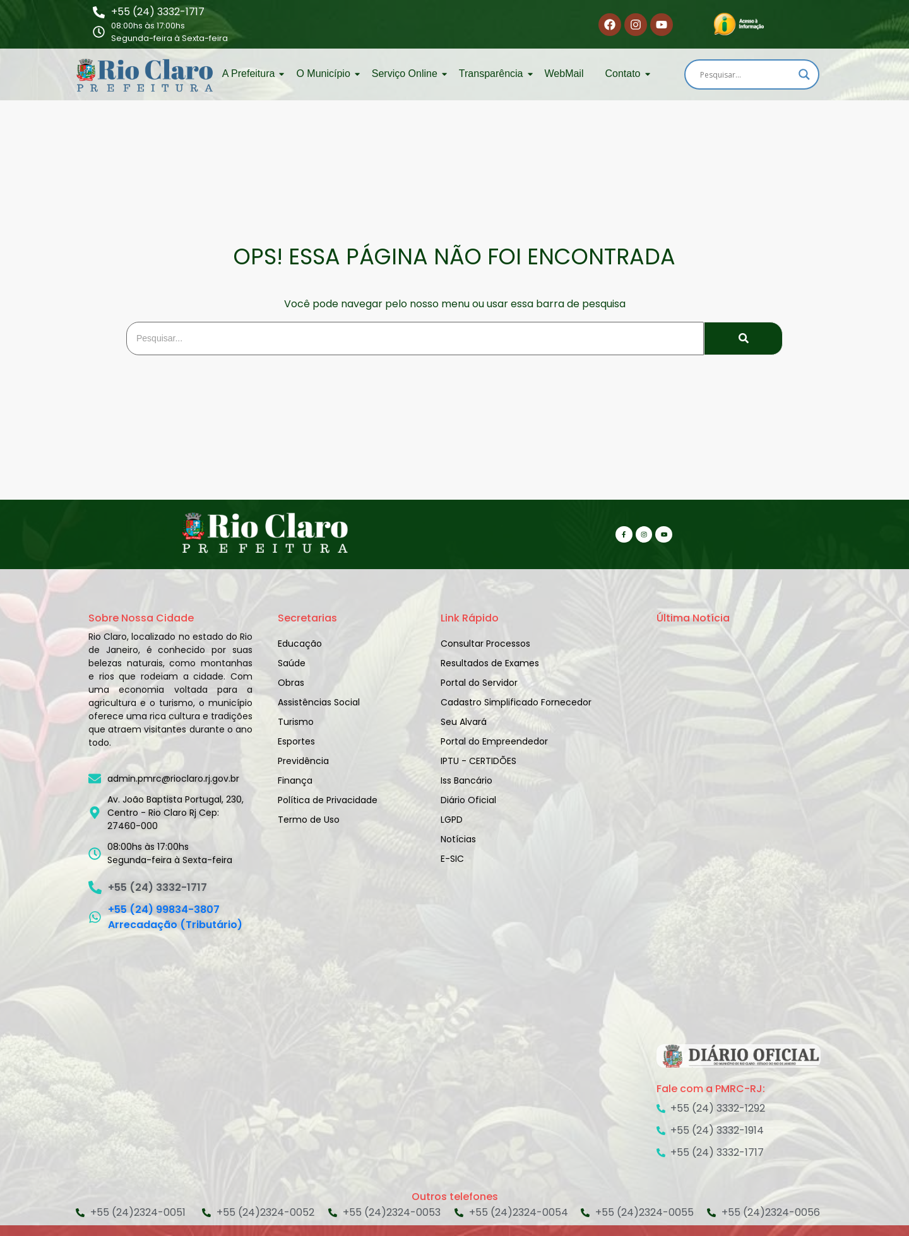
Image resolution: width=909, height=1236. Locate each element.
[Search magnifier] (804, 74)
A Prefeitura (251, 73)
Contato (625, 73)
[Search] (415, 338)
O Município (325, 73)
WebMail (564, 73)
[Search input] (746, 74)
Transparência (493, 73)
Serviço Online (407, 73)
